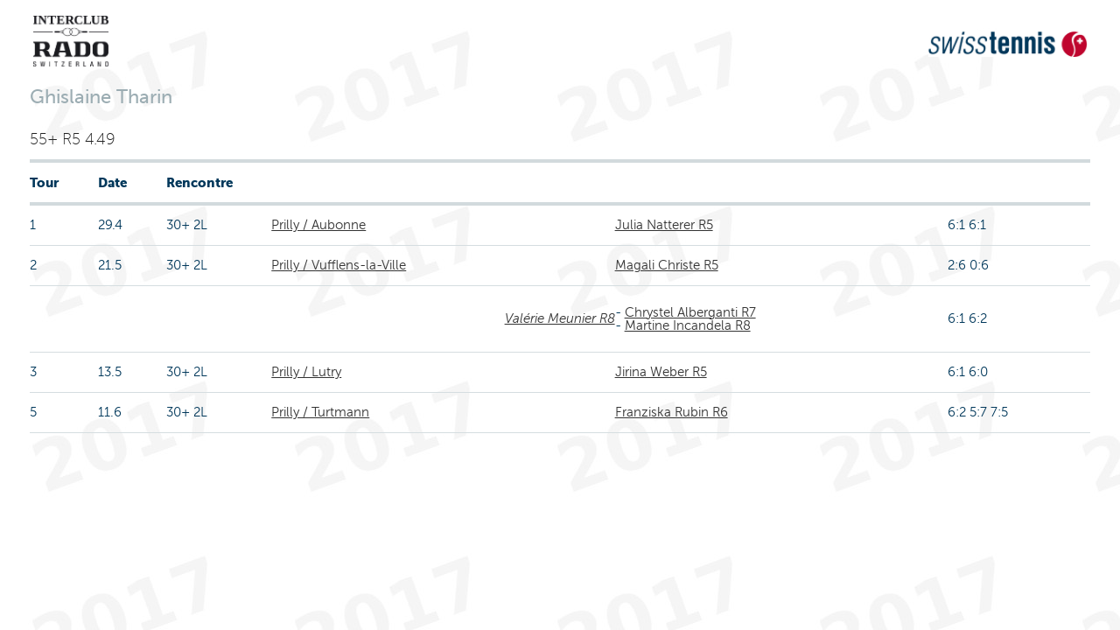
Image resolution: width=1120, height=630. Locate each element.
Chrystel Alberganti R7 (690, 312)
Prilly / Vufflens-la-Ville (338, 265)
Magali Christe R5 (666, 265)
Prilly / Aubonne (318, 225)
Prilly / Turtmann (320, 412)
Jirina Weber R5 (661, 372)
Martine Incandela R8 (688, 325)
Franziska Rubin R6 (671, 412)
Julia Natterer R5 (664, 225)
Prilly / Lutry (306, 372)
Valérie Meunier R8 (560, 319)
